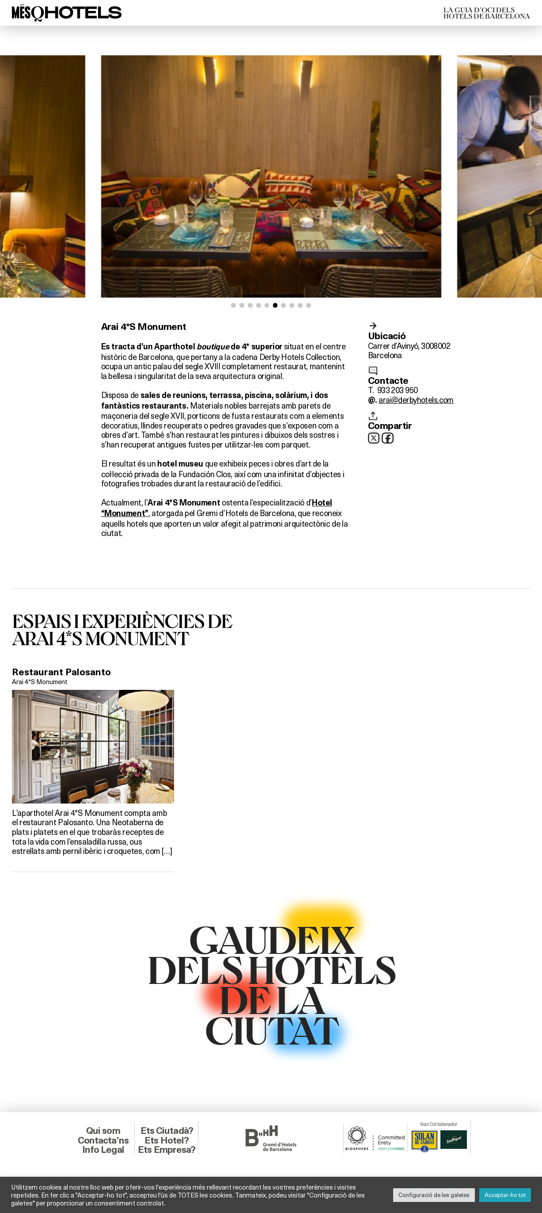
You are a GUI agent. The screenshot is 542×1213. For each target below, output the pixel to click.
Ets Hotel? (166, 1140)
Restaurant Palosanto (61, 672)
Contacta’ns (103, 1140)
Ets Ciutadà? (166, 1130)
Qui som (103, 1130)
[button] (233, 305)
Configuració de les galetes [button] (434, 1195)
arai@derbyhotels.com (416, 399)
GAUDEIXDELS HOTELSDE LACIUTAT (271, 984)
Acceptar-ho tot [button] (505, 1195)
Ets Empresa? (166, 1150)
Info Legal (103, 1150)
